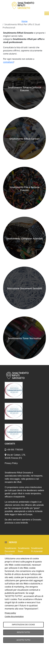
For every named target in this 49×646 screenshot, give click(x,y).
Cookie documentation (14, 616)
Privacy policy (10, 613)
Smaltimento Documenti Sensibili (10, 551)
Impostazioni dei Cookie (23, 624)
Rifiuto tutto (23, 632)
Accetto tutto (23, 640)
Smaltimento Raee (24, 549)
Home (25, 21)
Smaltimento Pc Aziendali (37, 549)
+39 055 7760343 (14, 450)
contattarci (8, 62)
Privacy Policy (11, 463)
